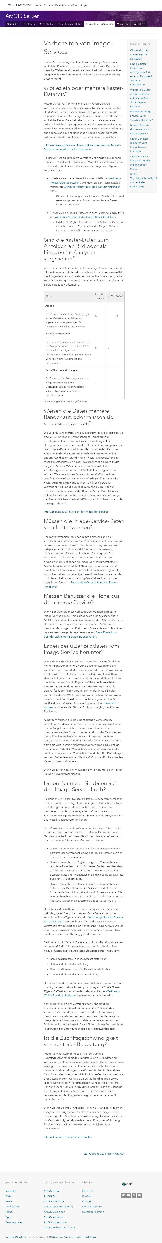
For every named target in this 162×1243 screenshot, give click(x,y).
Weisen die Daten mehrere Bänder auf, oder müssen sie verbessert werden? (140, 98)
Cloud (74, 5)
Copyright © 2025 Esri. (17, 1237)
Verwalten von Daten (70, 24)
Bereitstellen (46, 24)
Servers (48, 5)
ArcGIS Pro (50, 1196)
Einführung (28, 24)
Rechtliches (90, 1237)
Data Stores (62, 5)
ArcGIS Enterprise (18, 5)
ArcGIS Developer (54, 1211)
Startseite (12, 24)
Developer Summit (93, 1211)
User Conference (92, 1206)
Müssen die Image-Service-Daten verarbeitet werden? (141, 115)
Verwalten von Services (99, 24)
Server (9, 1201)
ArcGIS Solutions (53, 1217)
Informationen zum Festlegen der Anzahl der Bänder (76, 511)
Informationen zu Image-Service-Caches (68, 1136)
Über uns (87, 1190)
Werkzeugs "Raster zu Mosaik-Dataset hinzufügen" (92, 186)
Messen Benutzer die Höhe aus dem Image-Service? (140, 129)
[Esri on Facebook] (128, 1195)
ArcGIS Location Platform (58, 1206)
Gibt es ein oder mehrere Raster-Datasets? (139, 54)
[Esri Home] (127, 1184)
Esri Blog (87, 1201)
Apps (84, 5)
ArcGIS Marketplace (55, 1222)
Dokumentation (14, 1222)
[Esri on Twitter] (123, 1195)
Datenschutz (56, 1237)
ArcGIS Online (52, 1190)
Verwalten (123, 24)
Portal (38, 5)
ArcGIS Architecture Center (59, 1227)
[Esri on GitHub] (134, 1195)
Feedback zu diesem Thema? (106, 1153)
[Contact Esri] (139, 1195)
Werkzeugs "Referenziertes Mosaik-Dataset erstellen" (85, 216)
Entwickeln (139, 24)
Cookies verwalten (73, 1237)
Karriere (87, 1196)
